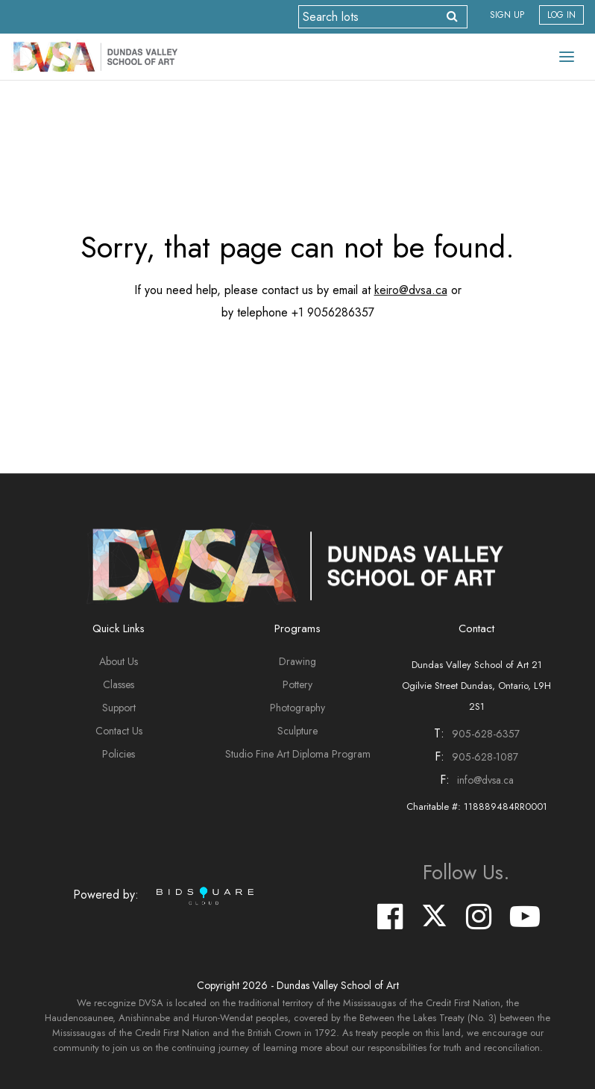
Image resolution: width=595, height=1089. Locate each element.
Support (119, 707)
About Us (118, 661)
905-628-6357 (486, 733)
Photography (297, 707)
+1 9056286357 (333, 312)
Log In (561, 15)
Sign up (507, 15)
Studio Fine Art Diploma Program (298, 753)
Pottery (297, 684)
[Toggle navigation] (567, 57)
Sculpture (297, 730)
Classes (118, 684)
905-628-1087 (485, 756)
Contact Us (118, 730)
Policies (118, 753)
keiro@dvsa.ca (410, 290)
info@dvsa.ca (485, 780)
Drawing (297, 661)
